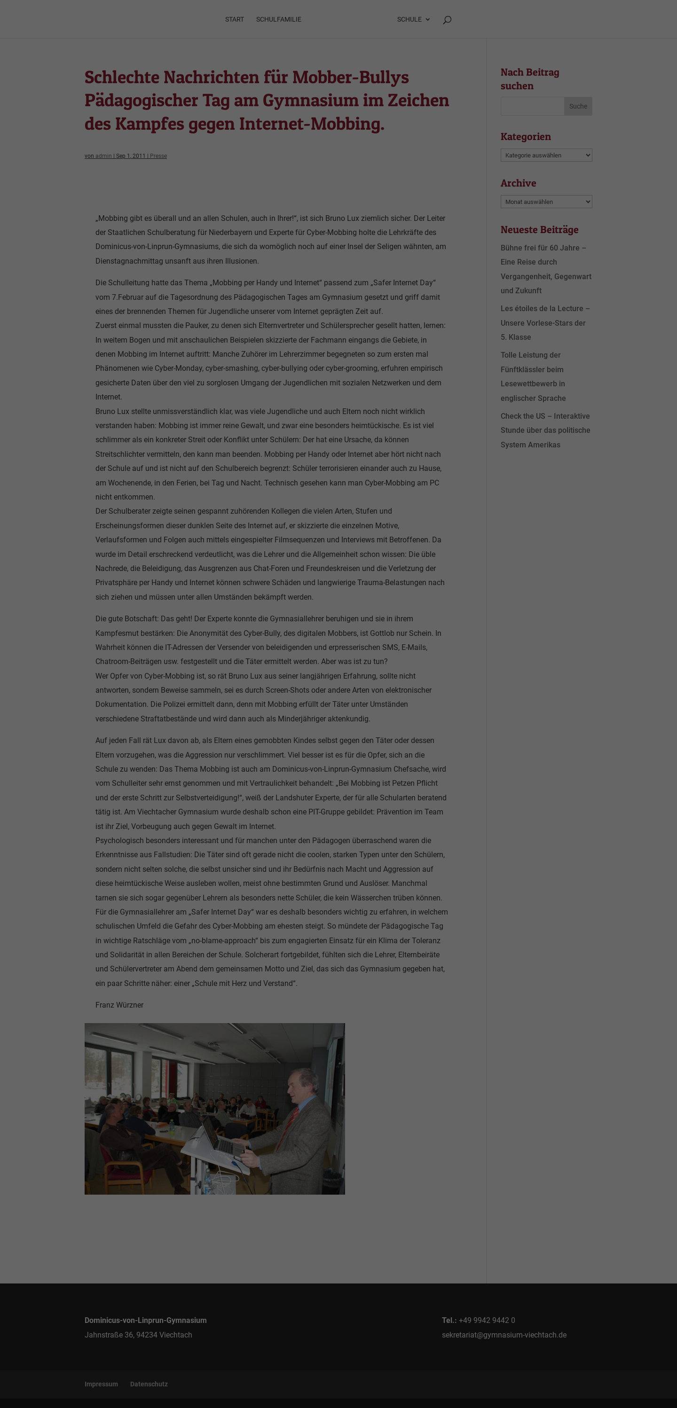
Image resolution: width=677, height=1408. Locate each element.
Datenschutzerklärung (292, 677)
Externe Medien (424, 707)
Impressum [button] (387, 828)
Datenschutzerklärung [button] (343, 828)
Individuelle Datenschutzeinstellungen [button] (338, 817)
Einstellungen (237, 686)
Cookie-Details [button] (294, 828)
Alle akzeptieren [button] (339, 740)
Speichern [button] (339, 768)
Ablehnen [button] (339, 796)
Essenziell (238, 707)
